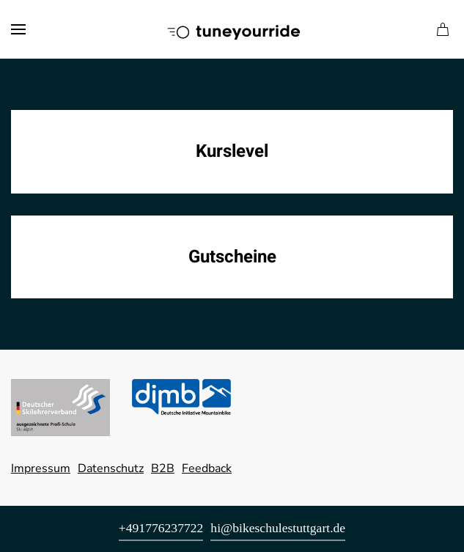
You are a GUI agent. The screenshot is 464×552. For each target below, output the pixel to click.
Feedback (207, 468)
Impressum (40, 468)
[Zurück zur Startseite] (232, 29)
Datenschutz (111, 468)
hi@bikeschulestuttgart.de (277, 527)
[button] (18, 29)
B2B (162, 468)
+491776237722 (161, 527)
